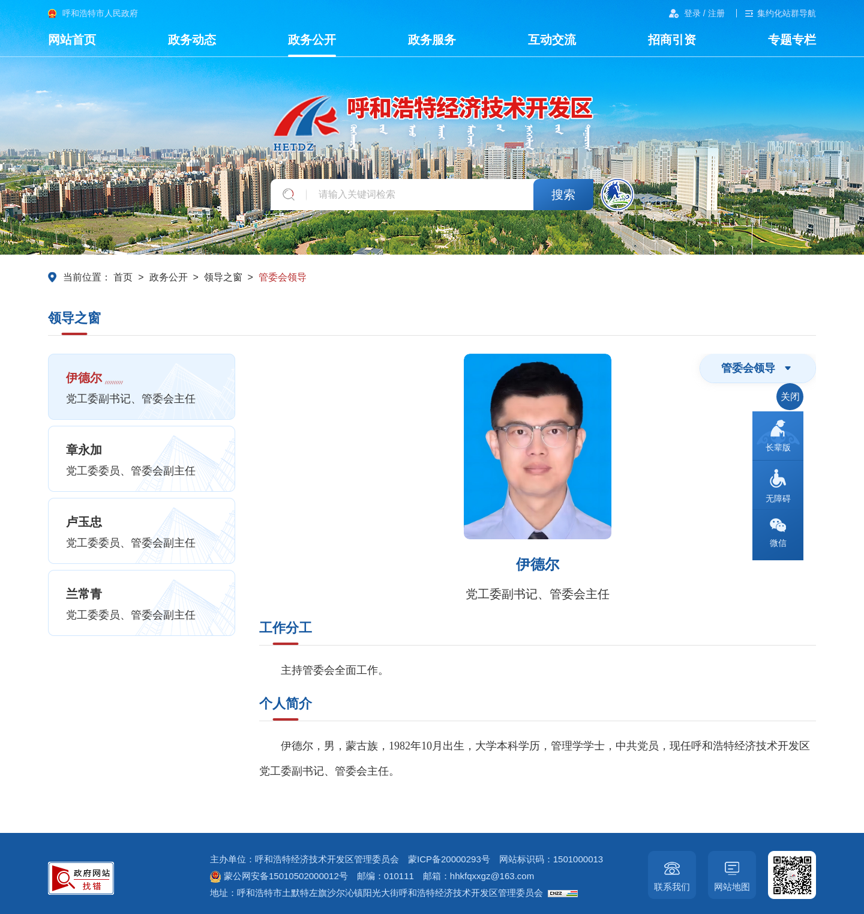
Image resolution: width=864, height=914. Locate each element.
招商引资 (672, 39)
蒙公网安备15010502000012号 (279, 876)
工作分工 (285, 627)
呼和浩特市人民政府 (100, 13)
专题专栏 (792, 39)
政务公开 (312, 39)
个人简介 (285, 703)
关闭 (790, 397)
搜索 (563, 194)
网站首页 (72, 39)
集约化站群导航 (786, 13)
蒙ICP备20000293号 (449, 859)
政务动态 (192, 39)
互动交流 (552, 39)
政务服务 (432, 39)
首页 (123, 277)
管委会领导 (283, 277)
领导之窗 (223, 277)
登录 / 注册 (704, 13)
